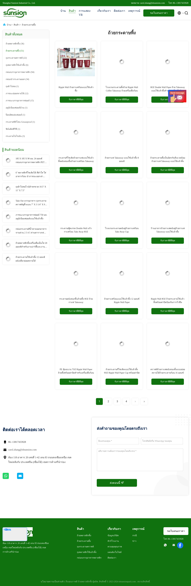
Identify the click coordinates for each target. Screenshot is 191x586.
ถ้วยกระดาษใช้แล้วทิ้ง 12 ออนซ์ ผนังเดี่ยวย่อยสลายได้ (30, 259)
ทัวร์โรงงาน (113, 541)
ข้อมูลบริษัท (113, 535)
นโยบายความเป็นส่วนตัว (52, 581)
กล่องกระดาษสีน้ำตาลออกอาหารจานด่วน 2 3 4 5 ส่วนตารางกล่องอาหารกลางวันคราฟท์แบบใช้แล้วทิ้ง (31, 231)
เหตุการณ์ (134, 10)
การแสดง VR (84, 12)
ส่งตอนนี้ (117, 482)
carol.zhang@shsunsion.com (22, 449)
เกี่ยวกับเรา (104, 10)
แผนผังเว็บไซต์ (115, 552)
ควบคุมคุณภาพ (115, 546)
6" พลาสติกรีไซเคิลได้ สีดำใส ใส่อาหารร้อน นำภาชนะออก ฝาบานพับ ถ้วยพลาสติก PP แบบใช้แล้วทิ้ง (31, 175)
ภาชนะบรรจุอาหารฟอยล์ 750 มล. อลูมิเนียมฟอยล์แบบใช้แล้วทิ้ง (31, 217)
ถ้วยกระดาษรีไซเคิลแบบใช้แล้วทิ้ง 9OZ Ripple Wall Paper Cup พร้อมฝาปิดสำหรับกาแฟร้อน (122, 372)
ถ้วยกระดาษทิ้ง (29, 25)
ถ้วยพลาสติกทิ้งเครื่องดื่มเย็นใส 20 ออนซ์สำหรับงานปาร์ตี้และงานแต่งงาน (31, 245)
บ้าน (63, 10)
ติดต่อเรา (119, 10)
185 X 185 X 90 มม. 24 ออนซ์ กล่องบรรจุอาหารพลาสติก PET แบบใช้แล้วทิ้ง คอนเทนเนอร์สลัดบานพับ (31, 160)
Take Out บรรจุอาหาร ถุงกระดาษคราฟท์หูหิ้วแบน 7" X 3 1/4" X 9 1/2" (31, 203)
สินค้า (72, 10)
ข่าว (134, 541)
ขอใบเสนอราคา (159, 13)
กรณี (134, 535)
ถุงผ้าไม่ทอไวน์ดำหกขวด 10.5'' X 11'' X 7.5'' (31, 189)
